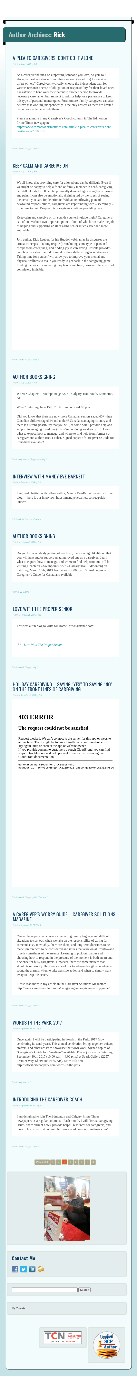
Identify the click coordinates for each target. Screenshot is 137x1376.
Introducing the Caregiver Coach (47, 1099)
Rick (59, 34)
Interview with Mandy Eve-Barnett (49, 476)
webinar (35, 359)
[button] (67, 1208)
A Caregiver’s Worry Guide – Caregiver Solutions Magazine (64, 916)
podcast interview (39, 897)
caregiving (41, 459)
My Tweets (19, 1308)
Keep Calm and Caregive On (40, 165)
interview (36, 519)
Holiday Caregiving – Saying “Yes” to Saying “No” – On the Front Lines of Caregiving (65, 686)
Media (21, 148)
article (34, 148)
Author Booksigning (34, 376)
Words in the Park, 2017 (37, 1022)
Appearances (24, 459)
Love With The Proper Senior (43, 644)
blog (34, 667)
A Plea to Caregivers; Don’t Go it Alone (53, 57)
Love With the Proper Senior (42, 608)
